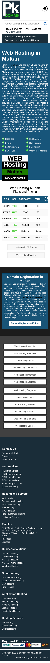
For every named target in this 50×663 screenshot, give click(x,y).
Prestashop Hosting (11, 611)
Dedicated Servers (10, 517)
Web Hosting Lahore (25, 426)
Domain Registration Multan (25, 323)
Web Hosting (8, 498)
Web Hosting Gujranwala (25, 368)
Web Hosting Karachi (25, 404)
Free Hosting (8, 587)
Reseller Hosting (9, 626)
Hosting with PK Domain (26, 247)
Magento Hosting (10, 601)
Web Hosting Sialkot (25, 397)
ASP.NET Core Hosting (13, 563)
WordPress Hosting (14, 37)
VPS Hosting (30, 37)
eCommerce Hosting (11, 577)
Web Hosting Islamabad (25, 419)
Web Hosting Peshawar (25, 353)
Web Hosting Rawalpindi (25, 346)
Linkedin (6, 542)
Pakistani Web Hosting (12, 501)
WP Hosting (7, 622)
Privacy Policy (22, 657)
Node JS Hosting (10, 605)
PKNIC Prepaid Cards (12, 483)
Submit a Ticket (9, 459)
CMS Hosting (8, 584)
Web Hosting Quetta (25, 360)
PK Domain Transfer (11, 474)
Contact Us (7, 456)
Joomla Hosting (9, 598)
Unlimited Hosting (10, 556)
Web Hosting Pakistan (26, 255)
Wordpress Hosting (11, 504)
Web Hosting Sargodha (25, 390)
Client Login (13, 32)
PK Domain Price (10, 471)
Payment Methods (10, 453)
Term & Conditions (39, 657)
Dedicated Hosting (13, 40)
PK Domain (13, 65)
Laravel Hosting (9, 608)
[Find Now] (26, 24)
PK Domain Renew (11, 477)
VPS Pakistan (8, 511)
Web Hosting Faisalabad (25, 382)
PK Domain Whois (10, 480)
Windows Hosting (10, 566)
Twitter (5, 536)
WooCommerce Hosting (13, 581)
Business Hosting (10, 553)
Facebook (6, 539)
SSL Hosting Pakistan (25, 412)
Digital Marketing (10, 487)
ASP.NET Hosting (10, 560)
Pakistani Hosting (31, 40)
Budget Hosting (9, 629)
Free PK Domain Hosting (13, 514)
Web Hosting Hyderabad (25, 375)
